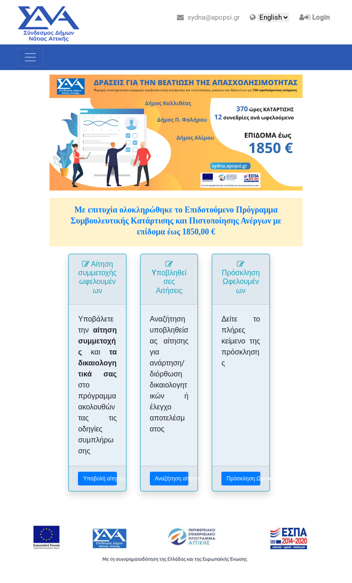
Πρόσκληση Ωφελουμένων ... (243, 478)
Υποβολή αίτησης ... (99, 478)
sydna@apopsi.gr (208, 17)
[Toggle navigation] (30, 57)
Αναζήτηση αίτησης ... (171, 478)
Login (321, 17)
